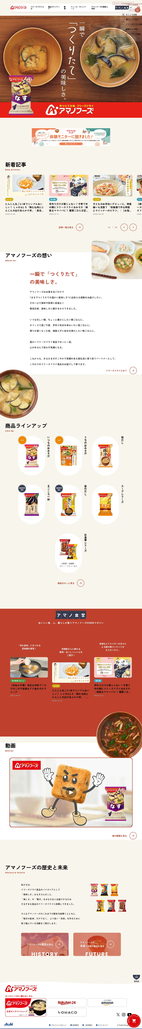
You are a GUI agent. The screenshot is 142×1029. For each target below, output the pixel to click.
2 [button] (71, 218)
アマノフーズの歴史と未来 (99, 7)
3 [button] (73, 218)
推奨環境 (75, 1025)
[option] (25, 195)
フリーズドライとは (37, 7)
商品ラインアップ (54, 7)
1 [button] (68, 218)
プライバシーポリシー (59, 1025)
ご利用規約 (88, 1025)
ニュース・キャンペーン (78, 7)
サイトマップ (102, 1025)
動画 (65, 7)
